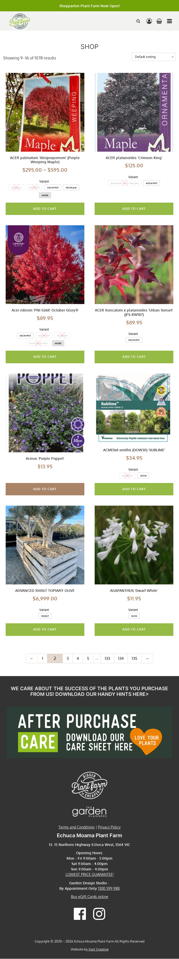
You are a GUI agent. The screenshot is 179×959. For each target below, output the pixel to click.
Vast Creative (98, 950)
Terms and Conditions (76, 827)
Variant (44, 181)
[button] (169, 21)
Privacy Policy (109, 827)
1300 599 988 (109, 888)
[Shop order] (154, 57)
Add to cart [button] (45, 489)
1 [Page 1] (41, 658)
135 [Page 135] (135, 658)
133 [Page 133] (107, 658)
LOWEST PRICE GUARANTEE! (90, 875)
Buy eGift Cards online (89, 897)
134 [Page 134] (121, 658)
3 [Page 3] (67, 658)
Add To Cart (45, 209)
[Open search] (138, 21)
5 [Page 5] (88, 658)
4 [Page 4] (77, 658)
